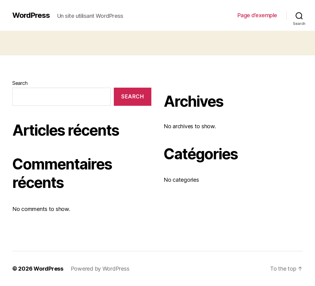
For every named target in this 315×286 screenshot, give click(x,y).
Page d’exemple (257, 15)
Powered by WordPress (100, 268)
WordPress (31, 15)
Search (19, 83)
